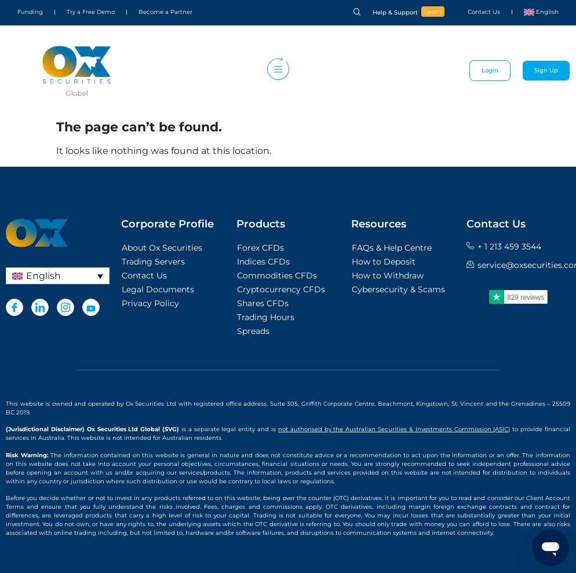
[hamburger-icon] (276, 71)
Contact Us (484, 12)
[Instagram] (65, 307)
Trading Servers (153, 261)
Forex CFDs (260, 248)
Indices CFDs (263, 261)
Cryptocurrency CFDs (281, 289)
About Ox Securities (162, 248)
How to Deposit (383, 261)
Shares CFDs (263, 303)
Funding (30, 12)
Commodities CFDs (277, 275)
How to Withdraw (388, 275)
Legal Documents (158, 289)
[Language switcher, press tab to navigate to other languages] (58, 275)
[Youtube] (91, 307)
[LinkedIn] (40, 307)
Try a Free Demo (91, 12)
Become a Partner (165, 12)
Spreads (253, 331)
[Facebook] (14, 307)
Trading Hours (265, 317)
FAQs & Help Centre (392, 248)
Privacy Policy (150, 303)
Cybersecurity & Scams (398, 289)
